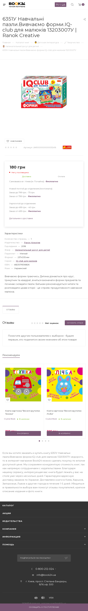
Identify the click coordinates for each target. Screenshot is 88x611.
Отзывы (10, 310)
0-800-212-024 (45, 569)
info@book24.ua (46, 574)
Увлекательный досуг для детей (32, 250)
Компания (9, 529)
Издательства (12, 521)
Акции (6, 513)
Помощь (8, 544)
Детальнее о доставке (21, 218)
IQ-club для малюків (26, 261)
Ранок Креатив (32, 242)
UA (63, 4)
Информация (11, 536)
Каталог (8, 505)
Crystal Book (9, 419)
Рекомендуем (11, 355)
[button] (39, 441)
